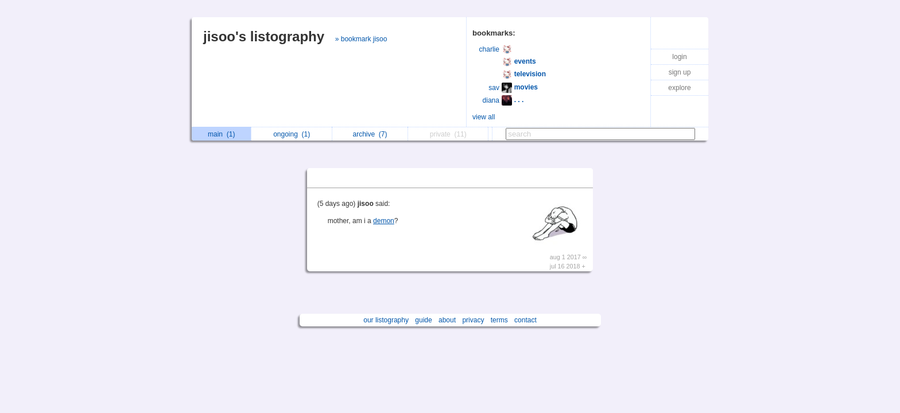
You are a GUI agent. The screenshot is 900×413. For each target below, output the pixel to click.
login (679, 57)
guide (423, 320)
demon (383, 221)
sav (493, 88)
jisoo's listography (263, 36)
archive (369, 134)
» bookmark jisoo (361, 39)
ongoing (291, 134)
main (221, 134)
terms (499, 320)
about (447, 320)
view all (483, 117)
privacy (473, 320)
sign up (680, 72)
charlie (489, 49)
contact (525, 320)
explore (679, 88)
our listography (386, 320)
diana (491, 100)
